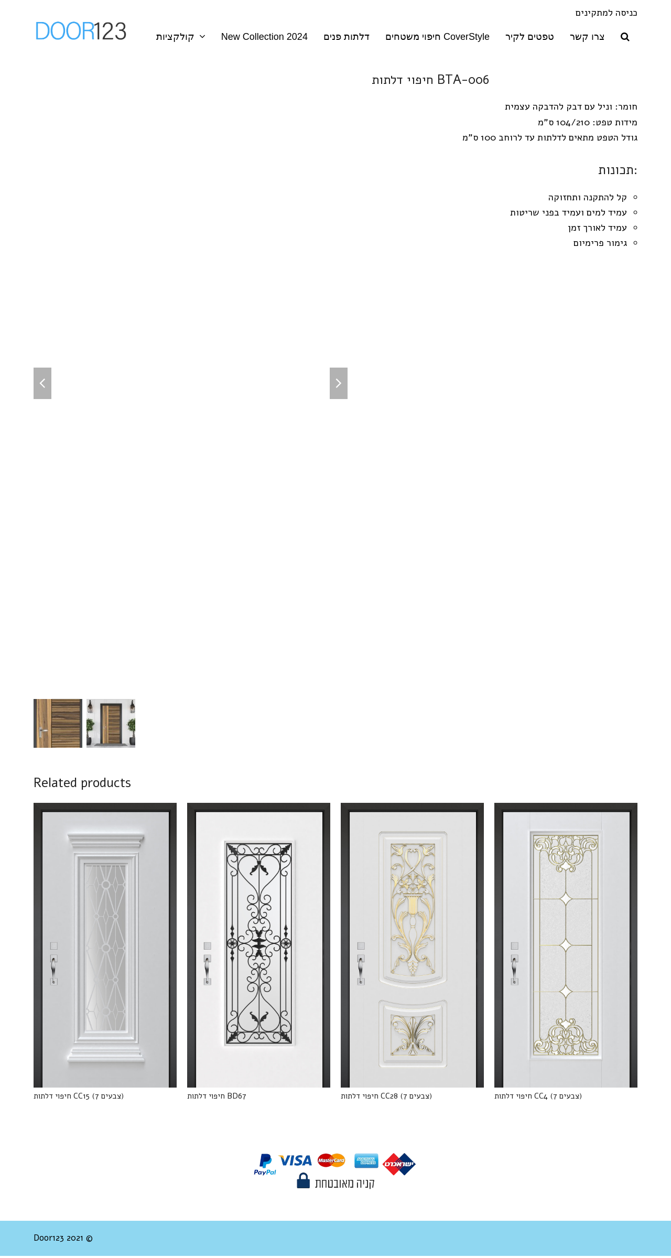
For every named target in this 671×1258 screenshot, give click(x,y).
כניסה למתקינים (606, 12)
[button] (625, 37)
